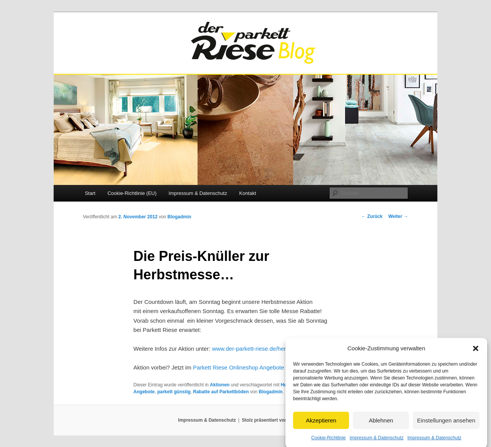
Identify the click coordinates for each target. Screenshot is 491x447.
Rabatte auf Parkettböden (221, 391)
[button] (475, 351)
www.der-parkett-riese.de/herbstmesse (261, 348)
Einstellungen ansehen (446, 423)
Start (90, 193)
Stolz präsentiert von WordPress (277, 420)
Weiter (398, 216)
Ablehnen (381, 423)
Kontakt (247, 193)
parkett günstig (174, 391)
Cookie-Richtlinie (328, 440)
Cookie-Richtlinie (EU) (132, 193)
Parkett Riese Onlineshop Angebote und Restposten (259, 367)
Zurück (371, 216)
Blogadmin (179, 216)
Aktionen (219, 385)
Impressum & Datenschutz (376, 440)
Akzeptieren (321, 423)
